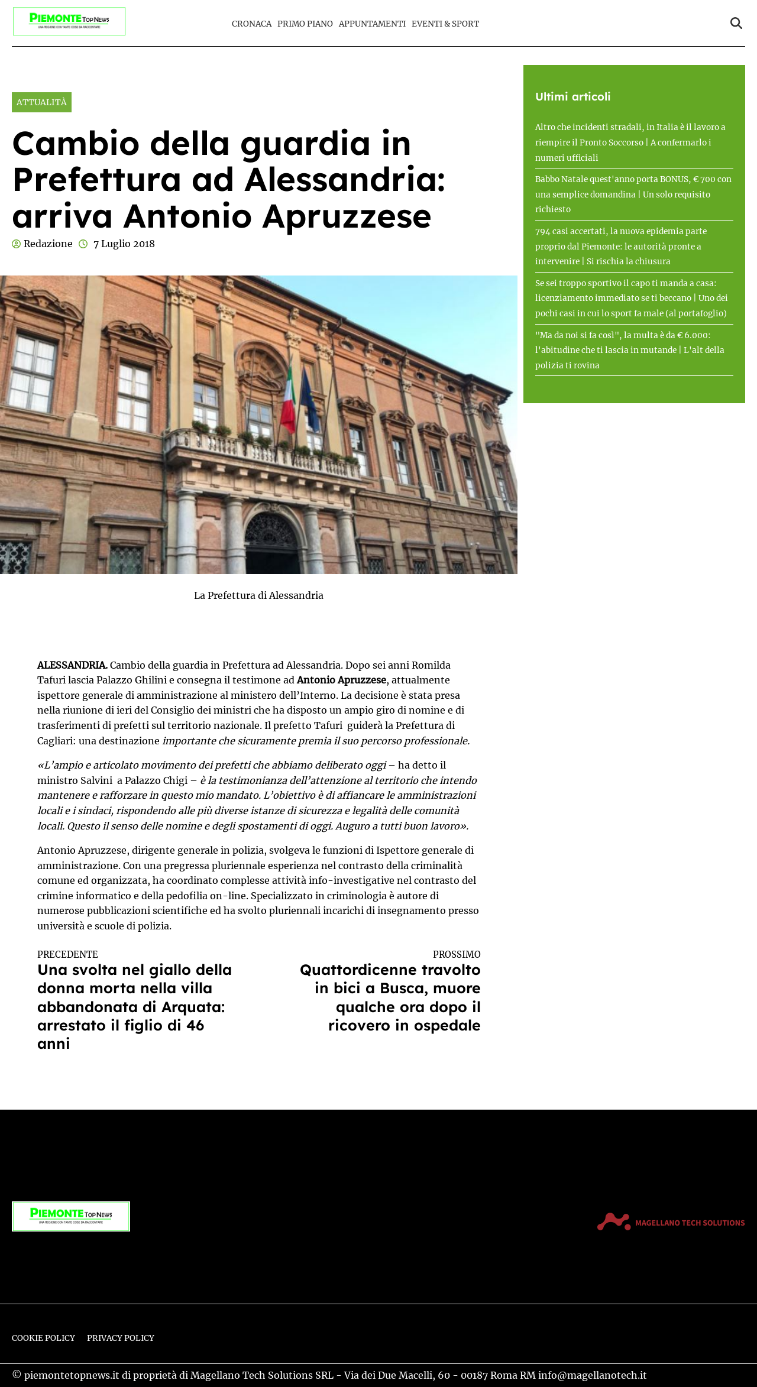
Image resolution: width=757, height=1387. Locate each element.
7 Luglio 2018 (124, 243)
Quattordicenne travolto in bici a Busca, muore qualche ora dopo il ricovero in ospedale (381, 991)
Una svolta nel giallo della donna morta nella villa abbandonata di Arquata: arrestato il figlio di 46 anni (137, 1000)
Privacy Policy (120, 1338)
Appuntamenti (372, 24)
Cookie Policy (43, 1338)
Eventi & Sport (445, 24)
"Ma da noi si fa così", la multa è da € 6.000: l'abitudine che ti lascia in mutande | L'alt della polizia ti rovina (629, 350)
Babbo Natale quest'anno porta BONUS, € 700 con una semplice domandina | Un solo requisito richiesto (633, 194)
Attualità (42, 102)
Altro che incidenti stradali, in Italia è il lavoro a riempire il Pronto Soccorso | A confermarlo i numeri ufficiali (630, 142)
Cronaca (251, 24)
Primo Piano (305, 24)
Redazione (48, 243)
